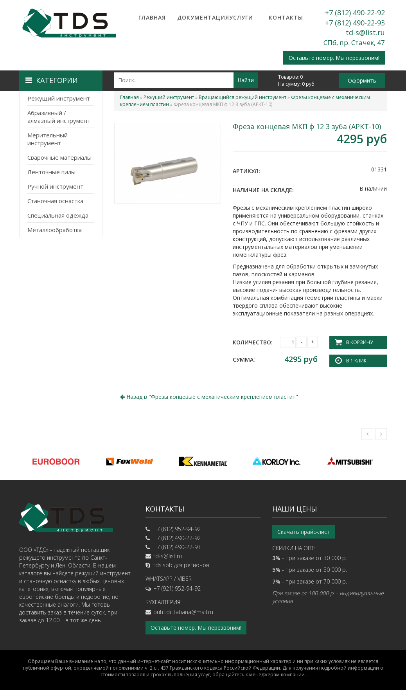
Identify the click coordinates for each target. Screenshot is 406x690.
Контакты (286, 17)
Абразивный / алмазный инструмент (58, 116)
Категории (51, 80)
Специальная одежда (57, 215)
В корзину (359, 342)
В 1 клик (356, 360)
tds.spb (162, 565)
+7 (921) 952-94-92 (177, 588)
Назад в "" (209, 396)
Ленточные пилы (51, 172)
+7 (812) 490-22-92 (355, 12)
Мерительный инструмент (47, 139)
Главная (152, 17)
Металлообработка (54, 230)
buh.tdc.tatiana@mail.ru (183, 612)
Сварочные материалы (59, 157)
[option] (56, 461)
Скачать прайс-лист (303, 531)
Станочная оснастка (55, 201)
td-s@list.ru (365, 32)
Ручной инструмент (55, 186)
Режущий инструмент (58, 98)
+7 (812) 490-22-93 (355, 22)
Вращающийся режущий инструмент (242, 97)
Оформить (362, 80)
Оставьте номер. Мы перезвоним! (334, 57)
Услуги (241, 17)
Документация (196, 17)
